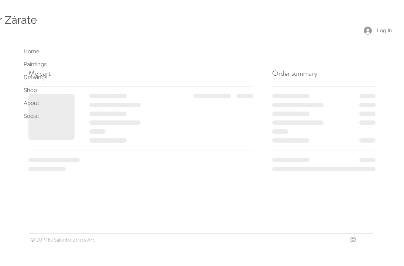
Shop (30, 90)
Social (31, 116)
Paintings (35, 64)
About (31, 103)
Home (32, 51)
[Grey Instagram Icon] (353, 239)
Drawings (35, 77)
